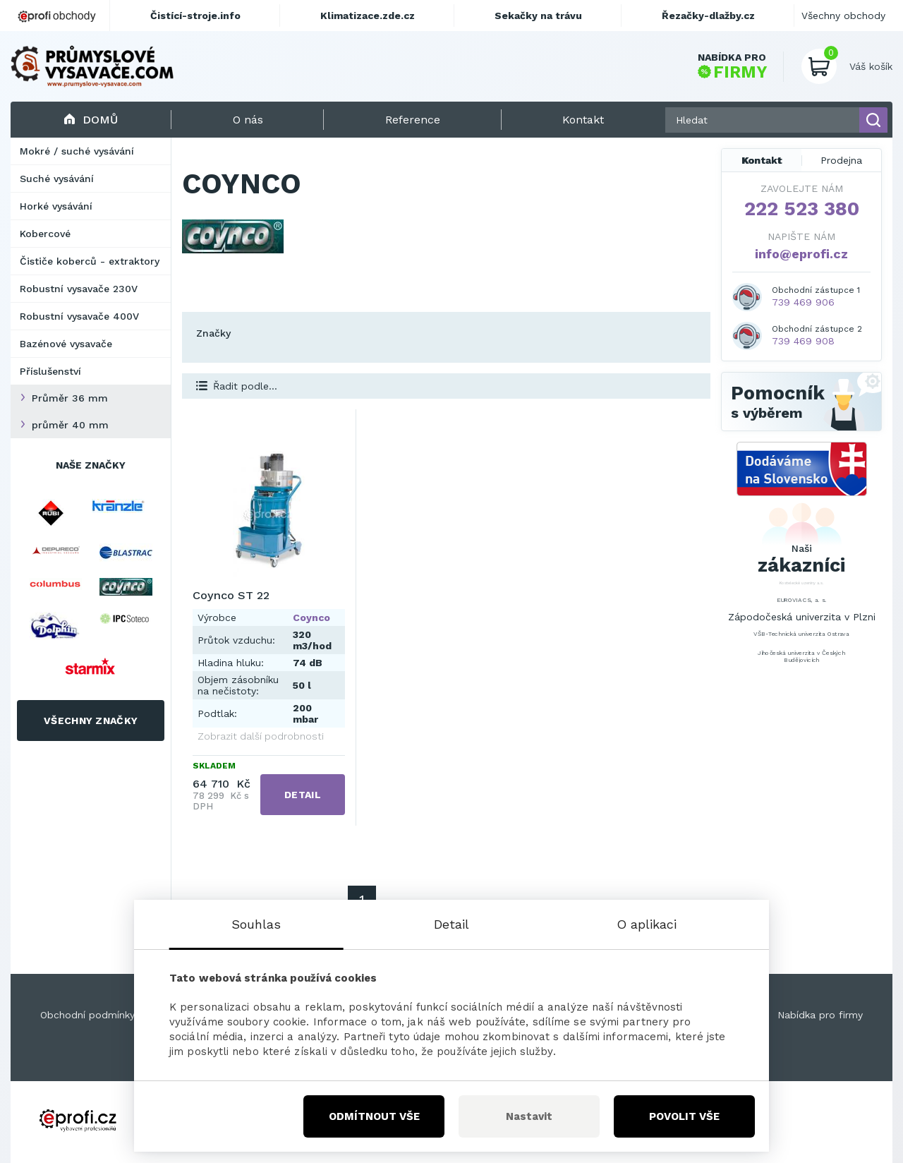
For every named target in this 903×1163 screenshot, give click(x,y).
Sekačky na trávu (538, 15)
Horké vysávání (56, 206)
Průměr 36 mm (70, 398)
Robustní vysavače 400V (79, 316)
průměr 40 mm (70, 424)
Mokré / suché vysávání (77, 151)
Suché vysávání (57, 178)
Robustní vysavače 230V (79, 288)
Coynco (311, 617)
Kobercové (45, 233)
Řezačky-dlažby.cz (708, 15)
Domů (90, 119)
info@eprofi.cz (801, 253)
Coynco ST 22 (231, 595)
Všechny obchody (843, 15)
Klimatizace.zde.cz (367, 15)
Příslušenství (50, 371)
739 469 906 (803, 302)
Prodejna (841, 160)
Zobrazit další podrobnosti (261, 736)
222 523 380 (801, 209)
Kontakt (762, 160)
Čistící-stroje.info (195, 15)
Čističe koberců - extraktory (89, 261)
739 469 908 (803, 341)
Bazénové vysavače (66, 343)
